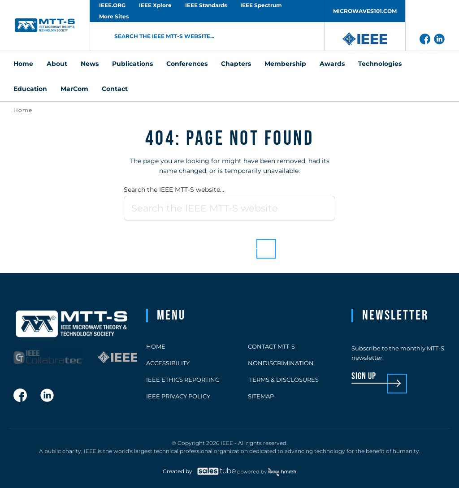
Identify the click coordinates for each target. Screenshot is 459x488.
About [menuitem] (57, 64)
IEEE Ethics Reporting (183, 379)
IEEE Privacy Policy (178, 396)
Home (22, 110)
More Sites (114, 16)
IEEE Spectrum (261, 5)
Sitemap (261, 396)
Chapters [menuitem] (236, 64)
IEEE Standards (206, 5)
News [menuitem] (90, 64)
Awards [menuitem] (332, 64)
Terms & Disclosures (283, 379)
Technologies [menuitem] (380, 64)
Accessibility (168, 363)
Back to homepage (214, 242)
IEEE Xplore (155, 5)
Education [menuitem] (30, 89)
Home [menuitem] (23, 64)
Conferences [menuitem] (187, 64)
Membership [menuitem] (285, 64)
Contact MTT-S (271, 346)
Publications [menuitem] (132, 64)
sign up (363, 376)
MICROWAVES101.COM (365, 11)
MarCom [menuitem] (74, 89)
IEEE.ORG (112, 5)
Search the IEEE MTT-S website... (174, 190)
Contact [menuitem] (115, 89)
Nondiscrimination (281, 363)
